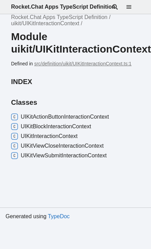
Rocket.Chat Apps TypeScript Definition (63, 7)
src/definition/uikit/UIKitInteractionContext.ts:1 (83, 63)
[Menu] (133, 7)
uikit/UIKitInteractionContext (45, 23)
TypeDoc (58, 216)
